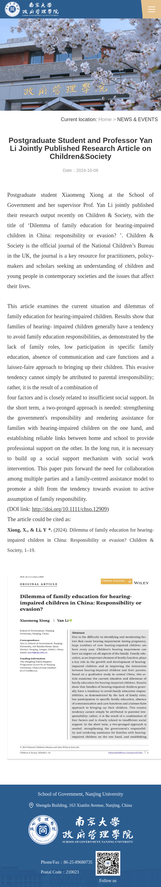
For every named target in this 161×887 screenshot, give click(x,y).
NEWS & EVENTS (137, 119)
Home (105, 119)
